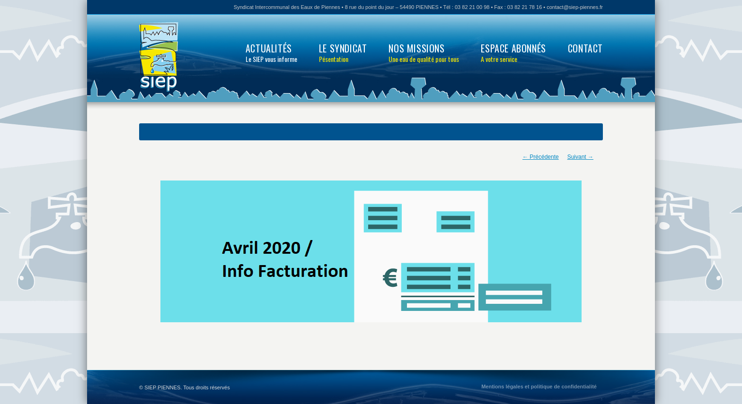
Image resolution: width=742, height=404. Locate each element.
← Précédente (540, 157)
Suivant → (580, 157)
